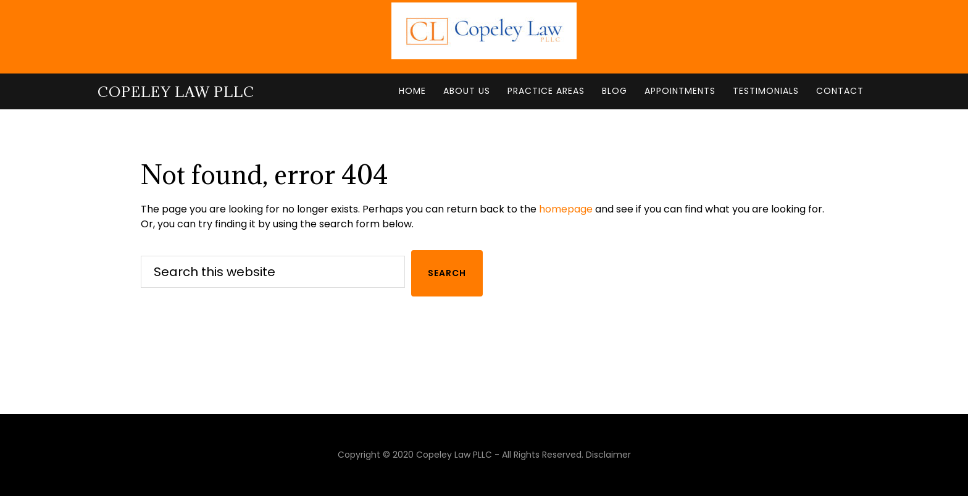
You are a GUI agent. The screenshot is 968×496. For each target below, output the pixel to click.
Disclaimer (608, 454)
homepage (566, 209)
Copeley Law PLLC (176, 91)
